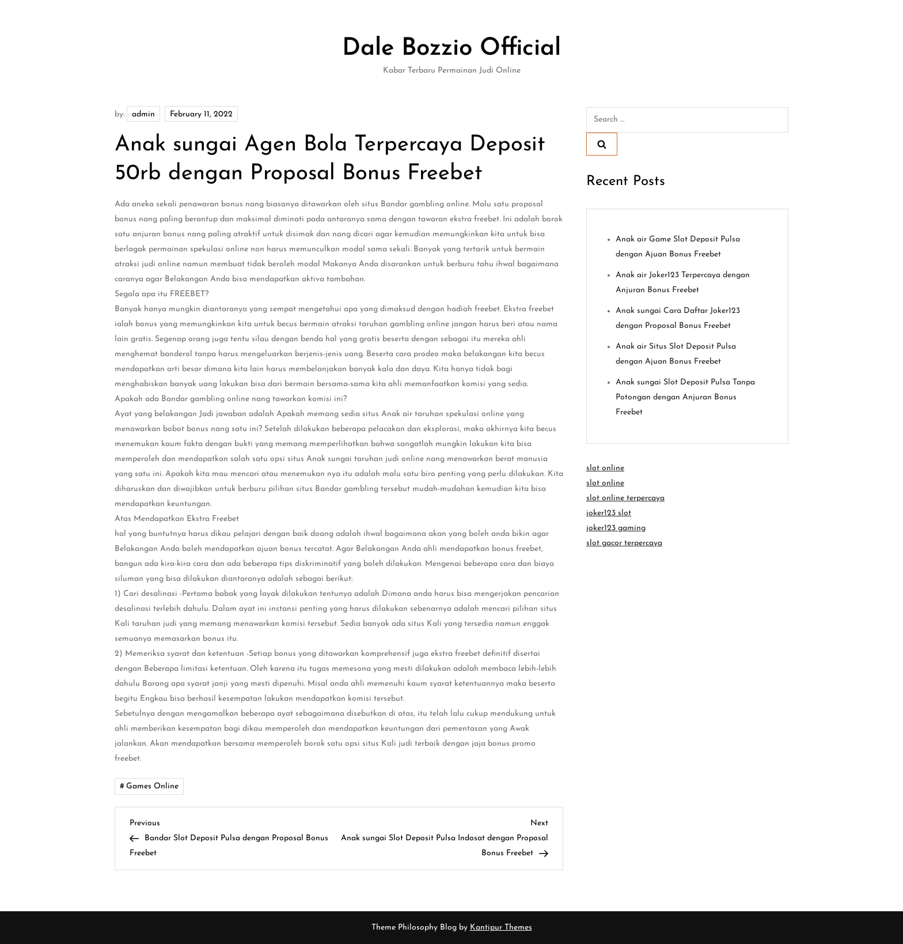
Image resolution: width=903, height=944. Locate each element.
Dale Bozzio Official (451, 48)
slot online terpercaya (625, 498)
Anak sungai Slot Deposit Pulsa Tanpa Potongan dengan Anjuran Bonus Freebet (685, 397)
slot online (605, 468)
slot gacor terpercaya (624, 543)
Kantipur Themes (501, 927)
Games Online (152, 786)
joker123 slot (608, 513)
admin (143, 114)
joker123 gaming (616, 528)
